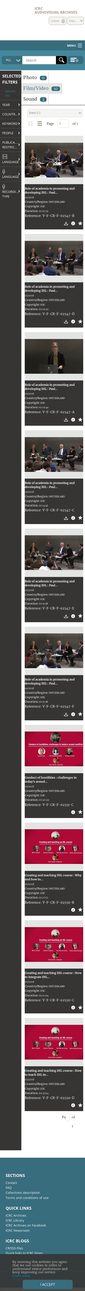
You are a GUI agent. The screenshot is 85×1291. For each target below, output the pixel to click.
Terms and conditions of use (27, 1198)
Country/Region (11, 114)
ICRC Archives (16, 1215)
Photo (35, 77)
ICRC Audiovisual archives (56, 10)
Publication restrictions (11, 144)
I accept (47, 1284)
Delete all (10, 93)
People (7, 133)
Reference (32, 216)
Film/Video (41, 88)
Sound (35, 99)
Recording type (11, 191)
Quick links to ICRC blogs (24, 1253)
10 (56, 88)
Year (6, 105)
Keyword (10, 123)
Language (10, 159)
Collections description (23, 1192)
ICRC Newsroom (18, 1230)
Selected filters (11, 79)
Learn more (21, 1276)
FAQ (9, 1187)
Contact (11, 1183)
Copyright (32, 206)
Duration (31, 211)
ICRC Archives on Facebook (26, 1225)
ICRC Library (15, 1220)
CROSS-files (14, 1248)
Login (55, 21)
